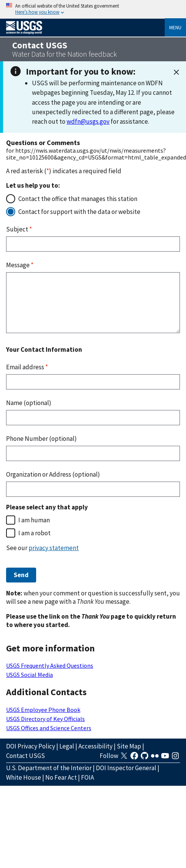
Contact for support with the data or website (79, 211)
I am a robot (34, 533)
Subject (19, 229)
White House (23, 777)
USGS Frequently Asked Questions (49, 665)
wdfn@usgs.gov (88, 121)
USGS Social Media (29, 674)
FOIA (87, 777)
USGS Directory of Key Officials (45, 719)
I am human (34, 520)
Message (19, 265)
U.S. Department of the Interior (49, 768)
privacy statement (54, 548)
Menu (175, 27)
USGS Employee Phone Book (43, 709)
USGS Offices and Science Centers (48, 728)
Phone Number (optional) (41, 438)
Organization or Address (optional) (53, 474)
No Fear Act (61, 777)
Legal (66, 746)
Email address (27, 367)
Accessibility (95, 746)
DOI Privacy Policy (30, 746)
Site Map (129, 746)
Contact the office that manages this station (77, 199)
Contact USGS (25, 756)
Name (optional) (28, 403)
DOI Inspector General (126, 768)
